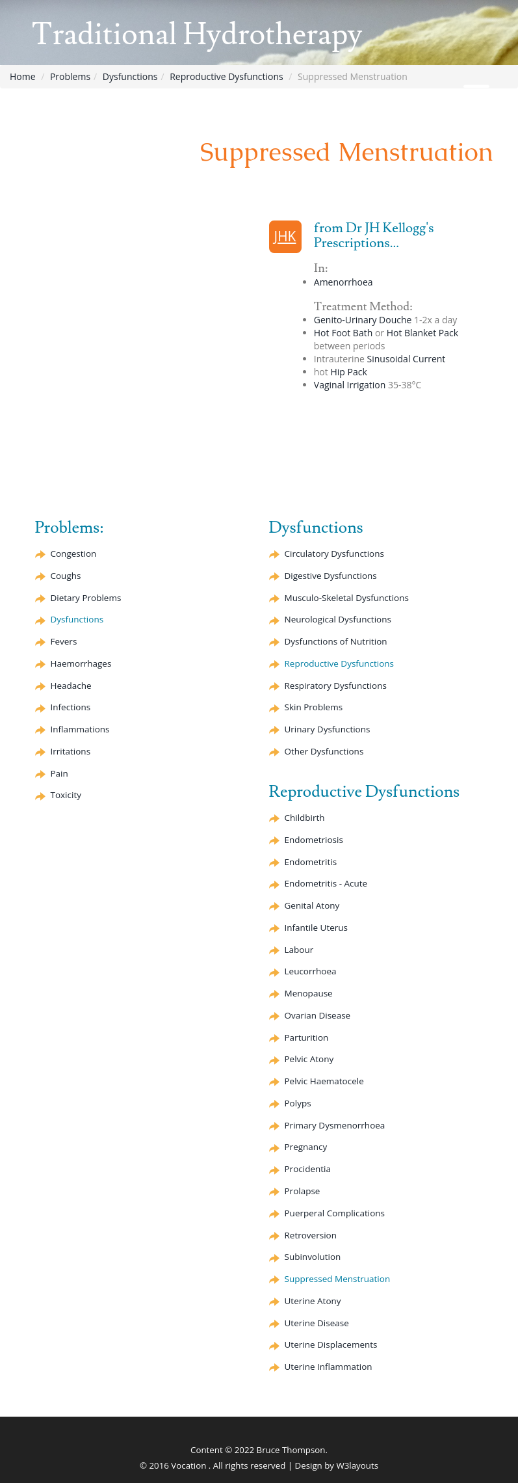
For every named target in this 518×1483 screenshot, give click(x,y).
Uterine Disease (317, 1323)
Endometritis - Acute (326, 883)
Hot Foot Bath (343, 333)
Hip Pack (348, 372)
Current (406, 359)
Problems (70, 76)
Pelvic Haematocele (324, 1081)
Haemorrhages (81, 663)
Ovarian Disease (318, 1015)
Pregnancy (306, 1147)
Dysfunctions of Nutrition (336, 641)
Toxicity (66, 795)
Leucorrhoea (311, 971)
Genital (312, 905)
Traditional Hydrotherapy (197, 34)
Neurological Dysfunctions (338, 619)
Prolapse (302, 1191)
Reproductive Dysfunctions (226, 76)
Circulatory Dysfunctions (334, 553)
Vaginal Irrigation (350, 385)
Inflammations (80, 729)
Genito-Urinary (363, 320)
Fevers (64, 641)
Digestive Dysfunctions (331, 575)
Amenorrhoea (343, 282)
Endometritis (311, 862)
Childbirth (305, 817)
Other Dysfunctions (324, 751)
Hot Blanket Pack (422, 333)
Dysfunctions (130, 76)
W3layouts (357, 1465)
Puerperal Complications (335, 1213)
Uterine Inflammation (328, 1366)
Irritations (71, 751)
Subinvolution (313, 1257)
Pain (59, 773)
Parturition (307, 1037)
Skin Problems (314, 707)
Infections (71, 707)
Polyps (298, 1103)
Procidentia (308, 1169)
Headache (71, 685)
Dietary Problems (86, 598)
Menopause (309, 993)
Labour (299, 949)
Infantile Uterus (316, 927)
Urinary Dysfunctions (327, 729)
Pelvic (309, 1059)
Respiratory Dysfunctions (336, 685)
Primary (335, 1125)
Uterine (313, 1301)
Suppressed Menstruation (338, 1279)
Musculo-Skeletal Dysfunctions (347, 598)
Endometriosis (314, 840)
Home (23, 76)
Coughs (66, 575)
